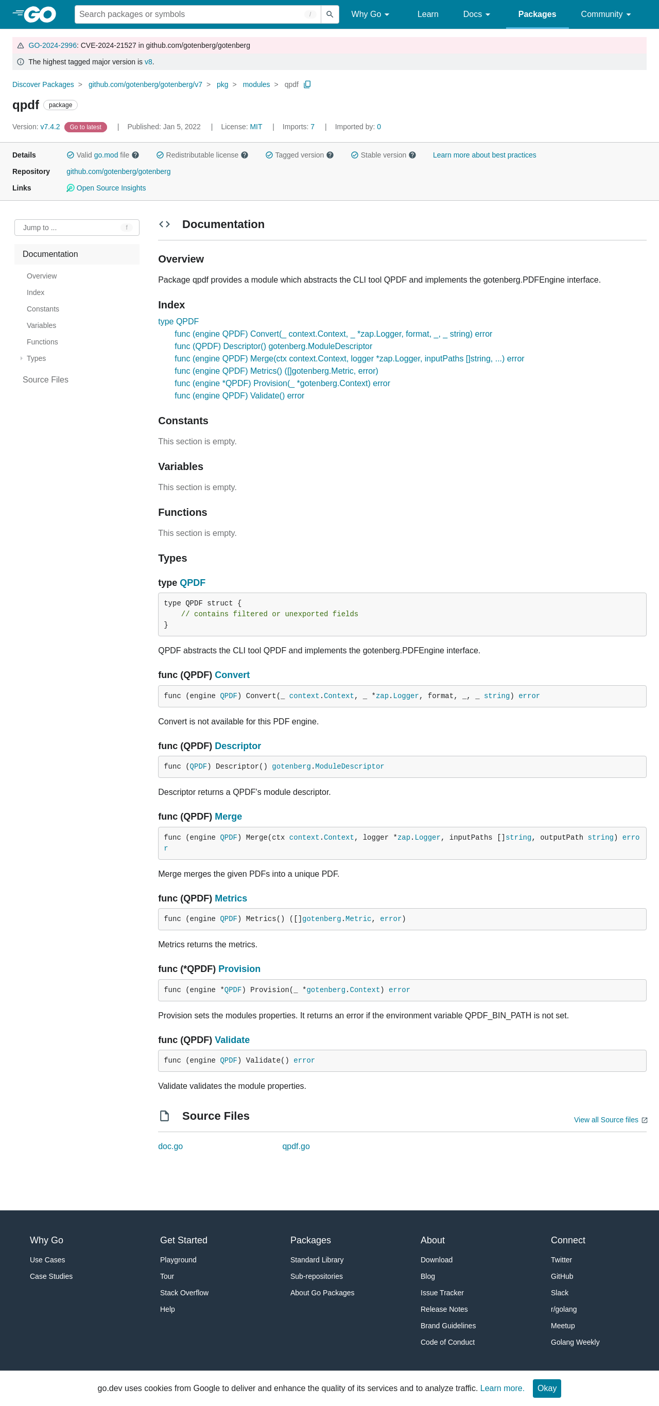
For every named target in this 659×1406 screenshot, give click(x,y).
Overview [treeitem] (42, 276)
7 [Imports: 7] (300, 127)
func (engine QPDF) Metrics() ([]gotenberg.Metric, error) (276, 371)
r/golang (564, 1309)
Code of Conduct (448, 1342)
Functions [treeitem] (42, 342)
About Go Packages (322, 1293)
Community (607, 15)
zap (382, 696)
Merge (228, 816)
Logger (406, 696)
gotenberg (291, 766)
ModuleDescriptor (349, 766)
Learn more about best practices (484, 155)
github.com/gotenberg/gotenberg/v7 (145, 84)
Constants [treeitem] (43, 309)
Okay (547, 1388)
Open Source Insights (106, 188)
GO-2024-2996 (53, 45)
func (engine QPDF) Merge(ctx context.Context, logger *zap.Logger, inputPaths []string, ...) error (349, 358)
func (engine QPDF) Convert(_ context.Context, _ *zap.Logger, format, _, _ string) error (333, 333)
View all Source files (606, 1120)
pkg (223, 84)
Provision (239, 969)
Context (339, 696)
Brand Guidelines (448, 1326)
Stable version (384, 155)
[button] (70, 155)
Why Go (372, 15)
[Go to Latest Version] (86, 127)
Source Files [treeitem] (45, 379)
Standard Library (317, 1260)
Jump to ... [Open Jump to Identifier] (40, 227)
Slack (559, 1293)
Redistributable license (202, 155)
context (304, 696)
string (497, 696)
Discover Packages (43, 84)
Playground (178, 1260)
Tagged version (299, 155)
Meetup (563, 1326)
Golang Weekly (575, 1342)
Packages (537, 14)
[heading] (43, 14)
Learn (428, 14)
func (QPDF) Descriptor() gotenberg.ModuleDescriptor (273, 346)
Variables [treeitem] (41, 325)
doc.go (170, 1146)
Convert (232, 675)
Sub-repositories (316, 1276)
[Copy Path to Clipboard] (307, 84)
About (433, 1240)
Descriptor (238, 746)
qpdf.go (295, 1146)
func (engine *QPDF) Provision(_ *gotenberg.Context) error (282, 383)
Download (437, 1260)
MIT (256, 127)
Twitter (561, 1260)
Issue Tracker (442, 1293)
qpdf (292, 84)
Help (167, 1309)
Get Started (183, 1240)
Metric (358, 919)
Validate (232, 1040)
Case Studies (51, 1276)
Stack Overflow (184, 1293)
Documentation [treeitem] (50, 254)
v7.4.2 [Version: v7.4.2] (37, 127)
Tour (167, 1276)
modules (256, 84)
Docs (478, 15)
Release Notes (444, 1309)
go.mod (106, 155)
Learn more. (502, 1388)
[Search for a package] (198, 14)
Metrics (231, 898)
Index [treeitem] (35, 292)
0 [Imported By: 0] (358, 127)
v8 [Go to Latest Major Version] (148, 62)
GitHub (562, 1276)
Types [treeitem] (36, 358)
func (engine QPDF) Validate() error (239, 395)
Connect (568, 1240)
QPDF (192, 583)
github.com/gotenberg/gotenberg (118, 171)
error (529, 696)
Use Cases (47, 1260)
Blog (428, 1276)
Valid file (103, 155)
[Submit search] (330, 14)
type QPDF (178, 321)
